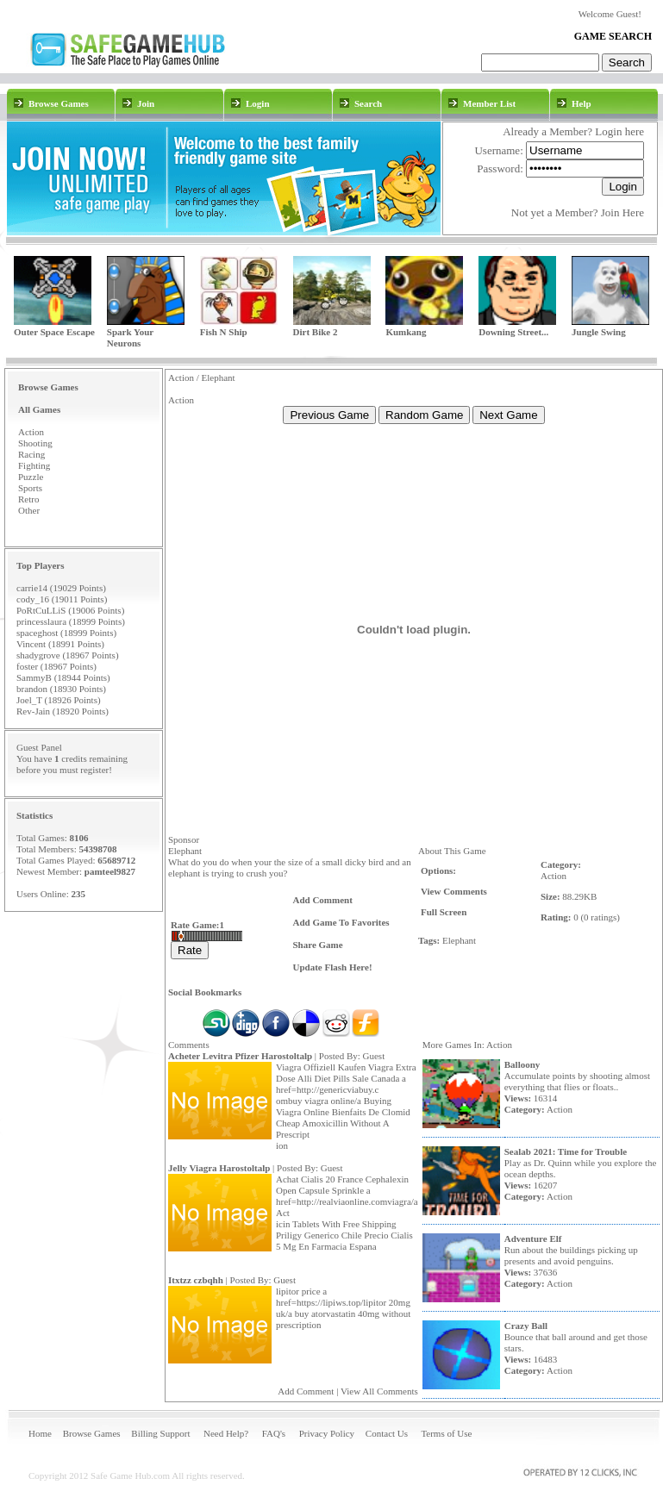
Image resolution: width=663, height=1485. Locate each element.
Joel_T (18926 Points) (58, 700)
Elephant (459, 940)
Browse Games (92, 1433)
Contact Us (387, 1433)
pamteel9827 (109, 871)
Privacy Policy (326, 1433)
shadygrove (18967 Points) (67, 655)
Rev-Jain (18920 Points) (62, 711)
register (94, 769)
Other (29, 510)
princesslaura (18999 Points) (70, 621)
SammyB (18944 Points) (63, 677)
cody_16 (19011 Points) (61, 599)
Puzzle (30, 476)
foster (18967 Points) (56, 666)
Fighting (34, 465)
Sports (30, 488)
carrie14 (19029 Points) (61, 588)
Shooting (35, 443)
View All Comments (379, 1391)
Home (40, 1433)
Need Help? (225, 1433)
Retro (28, 499)
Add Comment (306, 1391)
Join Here (622, 212)
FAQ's (273, 1433)
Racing (31, 454)
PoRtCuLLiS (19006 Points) (70, 610)
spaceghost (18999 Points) (66, 632)
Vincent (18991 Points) (60, 644)
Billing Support (160, 1433)
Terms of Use (446, 1433)
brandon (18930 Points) (61, 688)
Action (31, 432)
